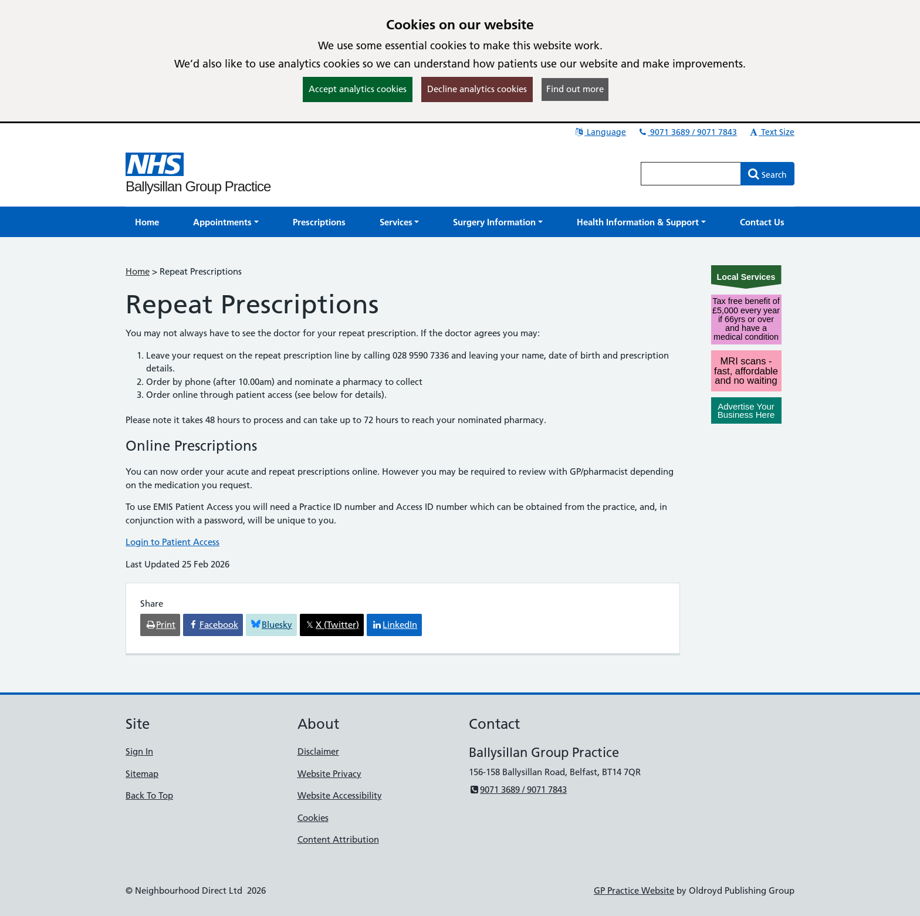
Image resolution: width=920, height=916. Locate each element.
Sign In (139, 751)
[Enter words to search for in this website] (691, 173)
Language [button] (600, 132)
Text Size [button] (771, 132)
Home (138, 271)
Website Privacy (329, 773)
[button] (226, 222)
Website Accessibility (339, 795)
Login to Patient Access (172, 541)
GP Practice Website (634, 890)
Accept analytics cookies (358, 88)
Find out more (575, 88)
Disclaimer (318, 751)
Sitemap (142, 773)
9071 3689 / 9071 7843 (687, 132)
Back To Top (149, 795)
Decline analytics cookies (477, 88)
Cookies (313, 817)
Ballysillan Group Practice (198, 186)
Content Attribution (338, 839)
